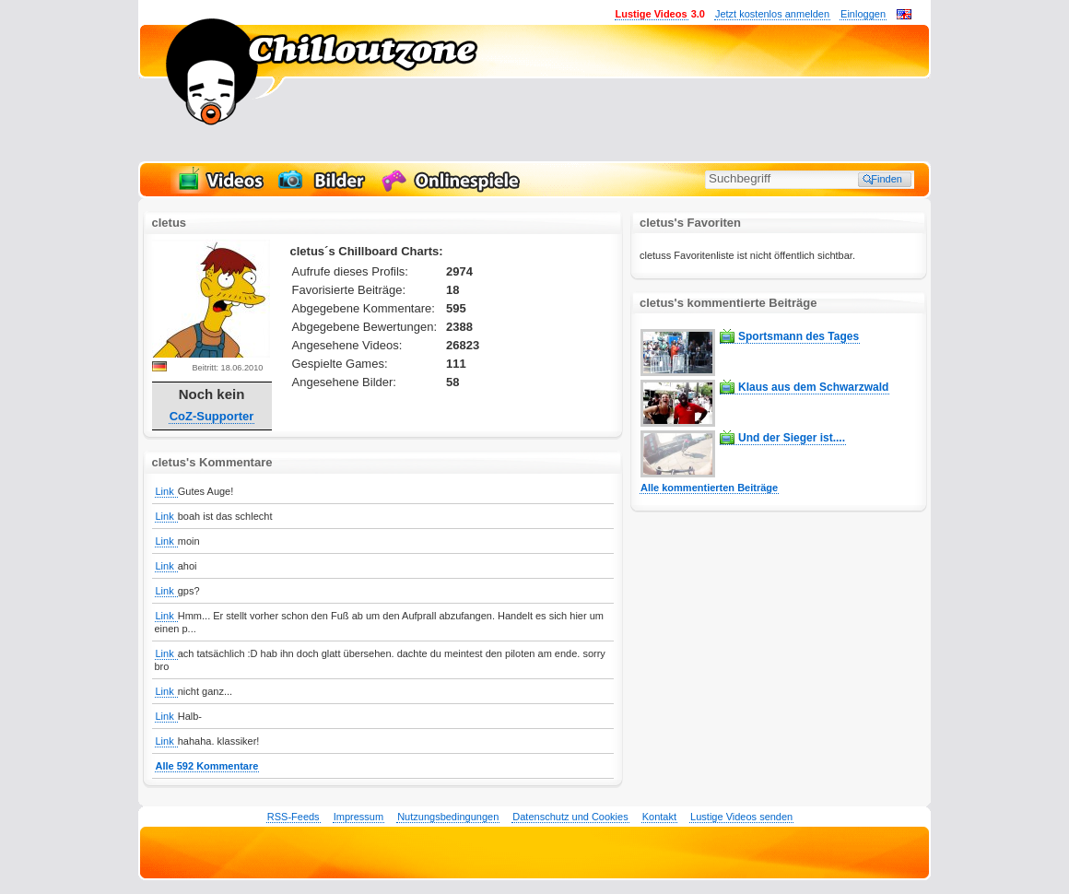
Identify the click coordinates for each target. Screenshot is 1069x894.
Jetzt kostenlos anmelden (772, 13)
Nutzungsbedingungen (448, 816)
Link (166, 491)
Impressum (358, 816)
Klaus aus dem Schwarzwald (813, 387)
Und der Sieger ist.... (791, 437)
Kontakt (659, 816)
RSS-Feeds (293, 816)
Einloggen (863, 13)
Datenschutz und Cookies (570, 816)
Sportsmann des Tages (798, 336)
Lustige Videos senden (741, 816)
